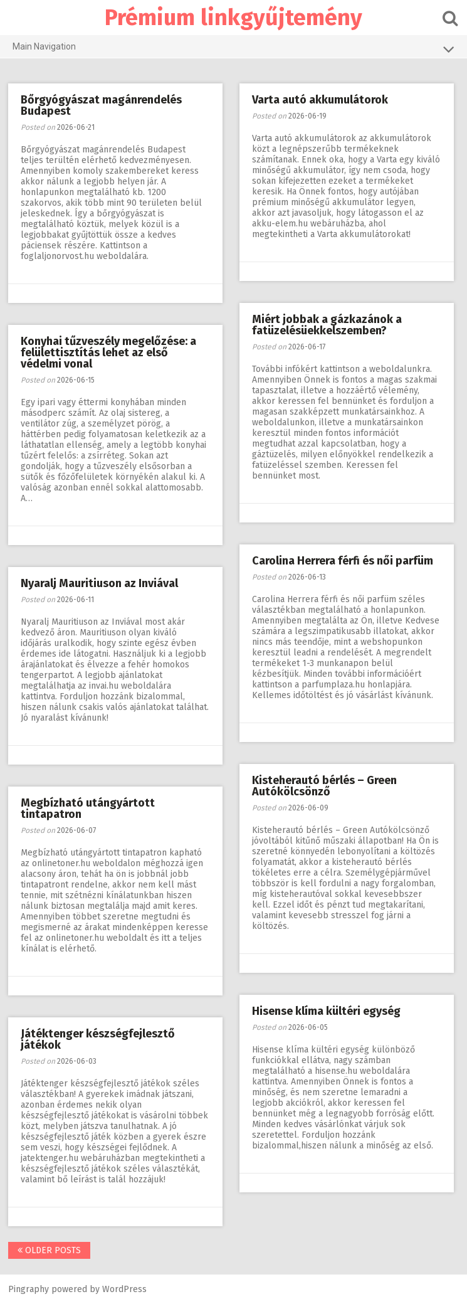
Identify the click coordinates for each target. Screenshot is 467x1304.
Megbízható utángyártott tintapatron (89, 808)
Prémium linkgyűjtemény (233, 17)
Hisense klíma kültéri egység (327, 1011)
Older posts (50, 1250)
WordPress (125, 1289)
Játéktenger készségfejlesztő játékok (99, 1039)
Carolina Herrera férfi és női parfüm (343, 561)
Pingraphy (29, 1289)
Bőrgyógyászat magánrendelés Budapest (102, 105)
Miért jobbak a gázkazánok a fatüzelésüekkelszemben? (328, 324)
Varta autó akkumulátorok (321, 100)
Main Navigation (233, 49)
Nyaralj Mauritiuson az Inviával (100, 583)
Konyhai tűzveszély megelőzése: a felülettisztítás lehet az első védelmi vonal (109, 352)
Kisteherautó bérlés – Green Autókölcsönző (325, 785)
